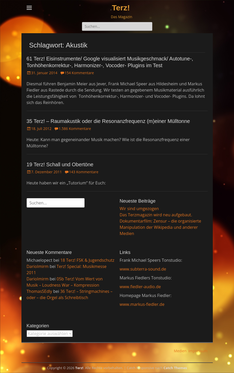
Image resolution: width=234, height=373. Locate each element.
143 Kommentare (83, 171)
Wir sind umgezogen (139, 208)
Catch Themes (175, 367)
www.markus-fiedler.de (142, 304)
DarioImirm (38, 266)
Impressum (198, 350)
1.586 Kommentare (75, 128)
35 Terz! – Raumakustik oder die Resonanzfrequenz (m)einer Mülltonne (108, 121)
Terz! (121, 7)
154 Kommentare (79, 72)
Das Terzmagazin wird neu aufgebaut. (156, 215)
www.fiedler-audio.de (140, 286)
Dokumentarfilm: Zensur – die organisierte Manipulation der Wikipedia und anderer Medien (160, 227)
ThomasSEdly (39, 291)
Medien (180, 350)
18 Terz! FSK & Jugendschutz (87, 260)
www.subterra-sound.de (143, 269)
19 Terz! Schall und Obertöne (60, 164)
